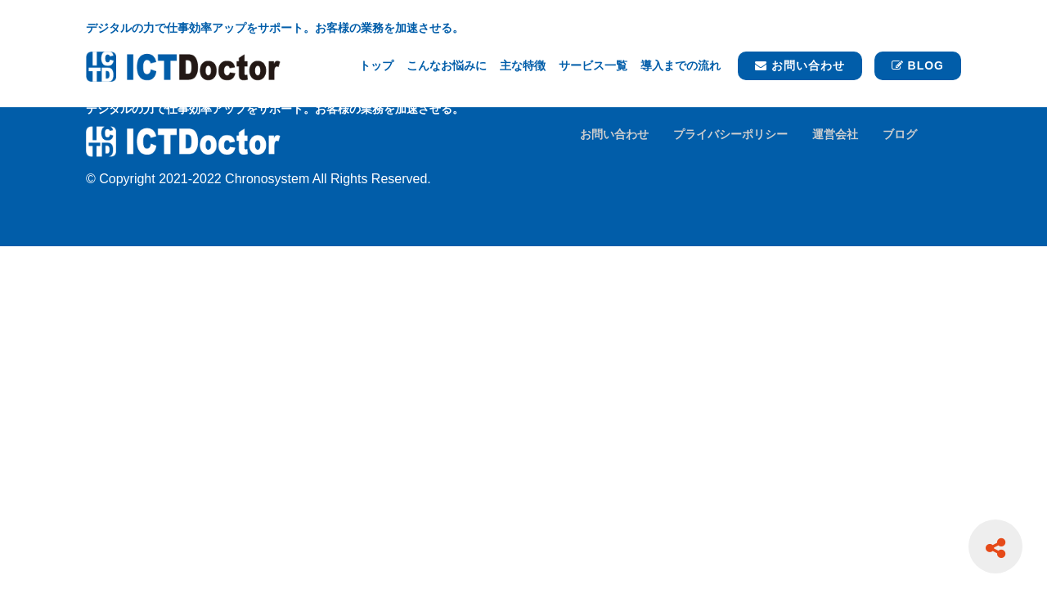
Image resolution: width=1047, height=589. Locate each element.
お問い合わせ (800, 65)
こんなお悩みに (447, 65)
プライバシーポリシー (730, 134)
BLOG (918, 65)
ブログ (900, 134)
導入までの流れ (680, 65)
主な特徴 (523, 65)
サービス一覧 (593, 65)
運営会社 (835, 134)
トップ (376, 65)
